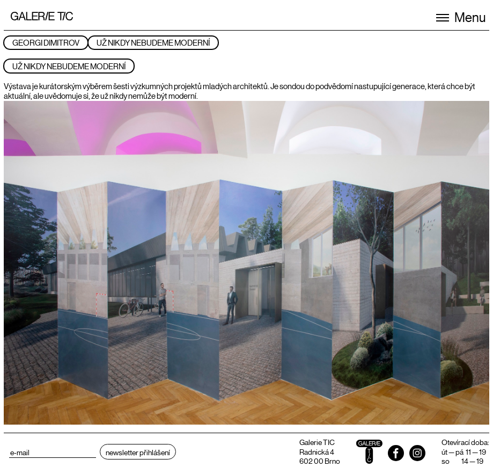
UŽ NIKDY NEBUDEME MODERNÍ (153, 42)
